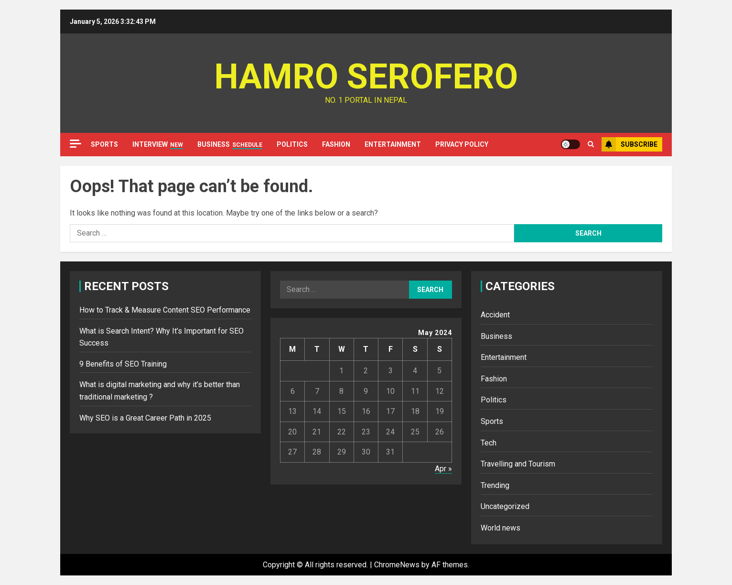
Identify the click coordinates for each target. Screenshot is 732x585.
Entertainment (393, 144)
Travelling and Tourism (518, 463)
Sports (104, 144)
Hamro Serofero (366, 76)
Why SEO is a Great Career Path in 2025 (145, 417)
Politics (292, 144)
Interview (157, 145)
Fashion (336, 144)
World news (500, 527)
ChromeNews (397, 564)
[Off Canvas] (75, 144)
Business (229, 145)
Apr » (443, 468)
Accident (495, 314)
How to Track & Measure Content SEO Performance (164, 309)
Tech (488, 442)
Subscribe (629, 144)
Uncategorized (505, 506)
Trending (495, 485)
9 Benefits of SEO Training (123, 363)
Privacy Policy (461, 144)
